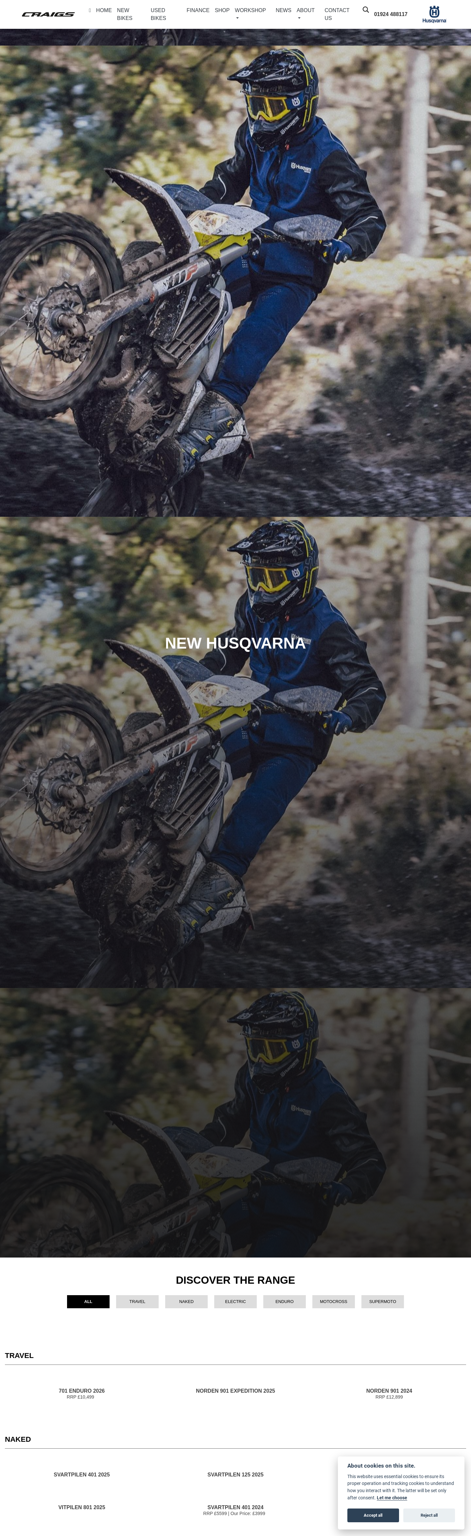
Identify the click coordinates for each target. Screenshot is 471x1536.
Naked (186, 1301)
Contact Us (337, 14)
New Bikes (124, 14)
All (88, 1301)
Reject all (429, 1515)
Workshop (250, 10)
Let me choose (392, 1498)
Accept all (373, 1515)
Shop (222, 10)
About (306, 10)
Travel (138, 1301)
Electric (235, 1301)
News (283, 10)
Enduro (284, 1301)
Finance (197, 10)
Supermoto (382, 1301)
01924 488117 (391, 14)
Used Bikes (158, 14)
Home (104, 10)
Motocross (333, 1301)
